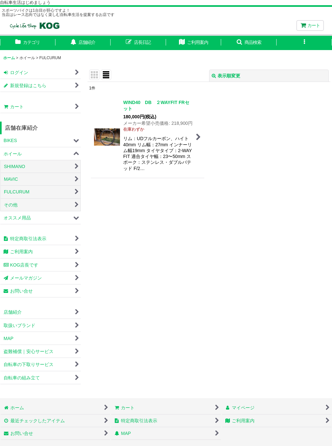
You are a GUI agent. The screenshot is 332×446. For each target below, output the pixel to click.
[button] (249, 43)
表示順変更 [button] (226, 75)
